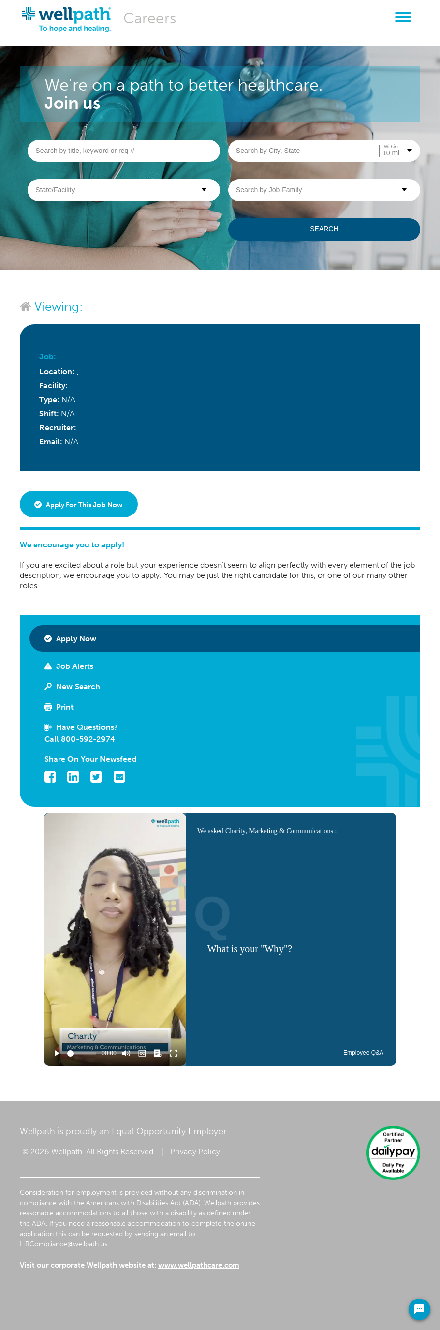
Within (391, 147)
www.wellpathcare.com (198, 1265)
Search (324, 229)
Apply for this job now (78, 505)
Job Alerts (68, 666)
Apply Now (70, 638)
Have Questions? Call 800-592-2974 (81, 733)
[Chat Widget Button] (419, 1309)
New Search (72, 686)
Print (59, 707)
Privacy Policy (195, 1151)
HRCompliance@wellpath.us (63, 1244)
